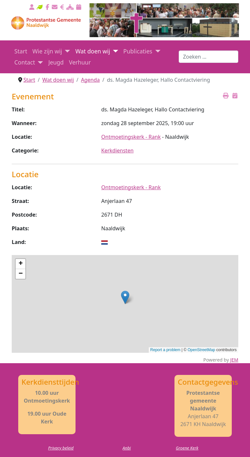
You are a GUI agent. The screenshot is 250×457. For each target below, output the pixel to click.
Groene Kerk (187, 448)
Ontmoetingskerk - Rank (131, 136)
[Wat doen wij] (114, 51)
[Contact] (39, 62)
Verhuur (80, 62)
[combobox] (208, 56)
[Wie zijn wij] (66, 51)
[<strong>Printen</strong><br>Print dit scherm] (225, 95)
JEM (234, 360)
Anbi (127, 448)
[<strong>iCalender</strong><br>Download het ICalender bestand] (234, 95)
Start (20, 51)
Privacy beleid (61, 448)
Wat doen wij (92, 51)
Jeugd (55, 62)
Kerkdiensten (117, 150)
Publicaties (137, 51)
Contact (24, 62)
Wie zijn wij (47, 51)
